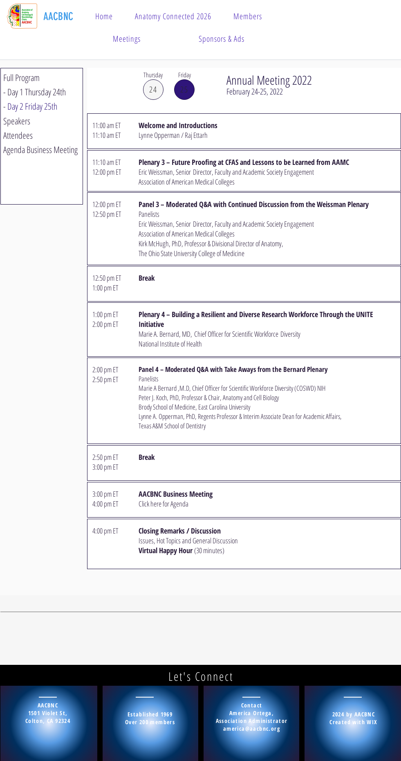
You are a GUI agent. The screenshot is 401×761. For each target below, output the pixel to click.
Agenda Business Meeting (40, 149)
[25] (184, 89)
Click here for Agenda (163, 504)
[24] (153, 89)
